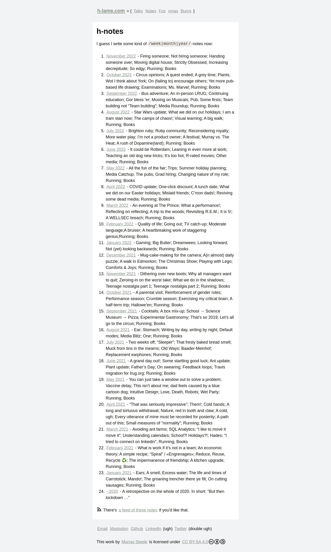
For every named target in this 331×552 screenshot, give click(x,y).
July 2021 (115, 342)
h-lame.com (111, 11)
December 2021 (121, 255)
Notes (151, 11)
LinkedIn (153, 528)
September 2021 (121, 311)
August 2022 (118, 112)
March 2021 (117, 429)
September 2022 (121, 93)
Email (102, 528)
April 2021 (115, 404)
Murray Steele (134, 542)
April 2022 (115, 186)
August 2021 (118, 329)
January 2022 (118, 242)
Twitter (180, 528)
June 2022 (116, 149)
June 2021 (116, 361)
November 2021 (121, 274)
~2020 (112, 491)
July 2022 (115, 131)
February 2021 (119, 448)
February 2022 (119, 224)
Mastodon (119, 528)
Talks (138, 11)
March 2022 (117, 205)
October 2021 (118, 292)
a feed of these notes (138, 510)
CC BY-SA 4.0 (203, 541)
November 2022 (121, 56)
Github (137, 528)
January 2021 (118, 472)
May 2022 (115, 168)
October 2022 (118, 75)
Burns (186, 11)
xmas (173, 11)
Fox (162, 11)
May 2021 (115, 379)
